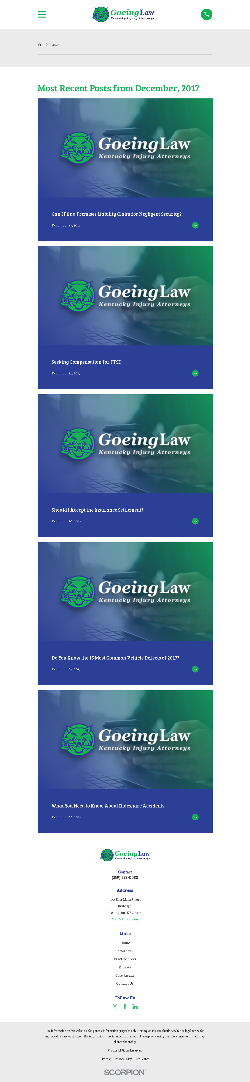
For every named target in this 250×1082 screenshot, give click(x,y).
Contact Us (125, 983)
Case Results (124, 975)
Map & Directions (125, 919)
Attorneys (125, 951)
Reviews (125, 967)
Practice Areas (125, 959)
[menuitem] (106, 1059)
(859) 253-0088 (125, 877)
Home (125, 942)
